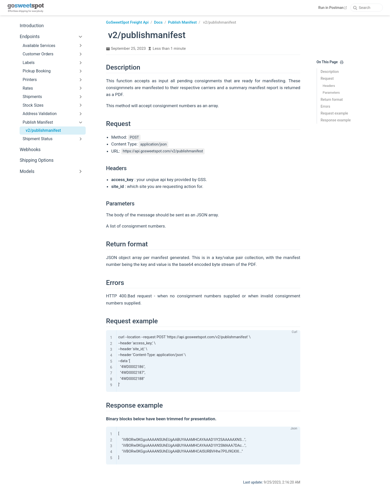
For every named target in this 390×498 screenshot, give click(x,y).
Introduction (32, 25)
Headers (329, 86)
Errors (325, 106)
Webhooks (30, 149)
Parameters (331, 92)
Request (327, 78)
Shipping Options (36, 160)
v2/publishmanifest (43, 130)
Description (330, 72)
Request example (334, 113)
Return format (332, 100)
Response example (336, 120)
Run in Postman (333, 8)
